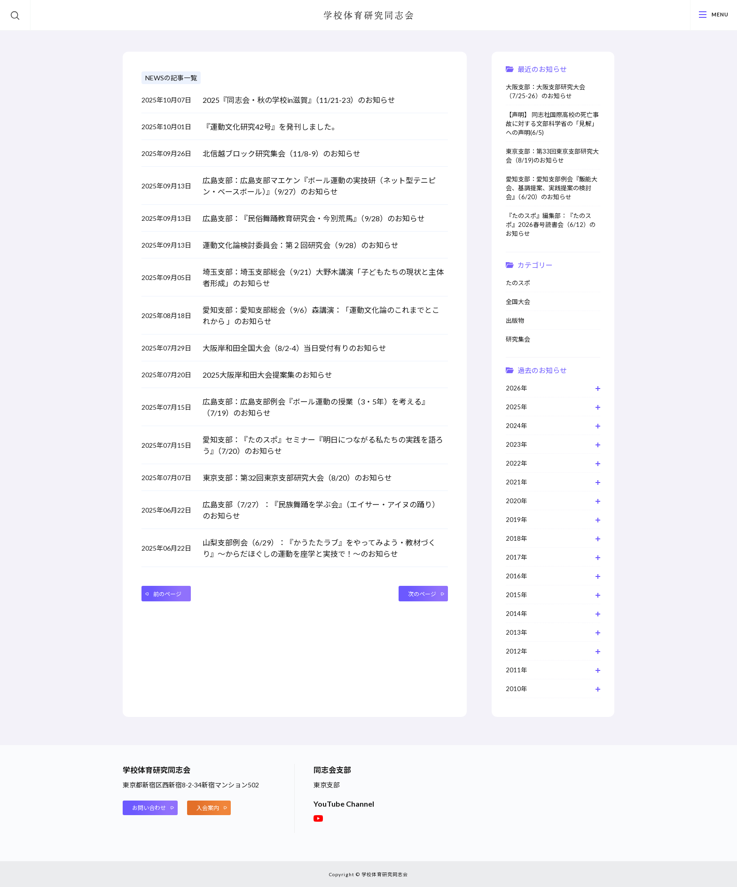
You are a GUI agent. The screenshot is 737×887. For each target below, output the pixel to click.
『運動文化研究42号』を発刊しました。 (271, 126)
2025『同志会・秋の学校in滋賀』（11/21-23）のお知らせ (299, 99)
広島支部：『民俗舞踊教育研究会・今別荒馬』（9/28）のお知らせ (314, 218)
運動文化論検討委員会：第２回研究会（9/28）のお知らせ (301, 245)
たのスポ (518, 283)
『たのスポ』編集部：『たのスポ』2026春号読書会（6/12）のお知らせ (551, 224)
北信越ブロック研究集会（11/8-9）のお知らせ (282, 153)
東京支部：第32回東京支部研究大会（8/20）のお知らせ (297, 477)
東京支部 (327, 785)
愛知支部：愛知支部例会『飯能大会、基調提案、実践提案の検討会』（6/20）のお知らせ (551, 188)
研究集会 (518, 339)
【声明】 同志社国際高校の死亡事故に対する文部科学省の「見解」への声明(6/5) (552, 123)
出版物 (515, 320)
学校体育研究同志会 (368, 16)
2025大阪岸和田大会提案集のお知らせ (267, 374)
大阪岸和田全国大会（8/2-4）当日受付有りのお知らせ (294, 347)
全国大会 (518, 301)
